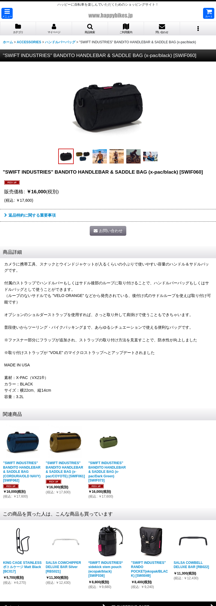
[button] (7, 13)
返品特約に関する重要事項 (30, 215)
